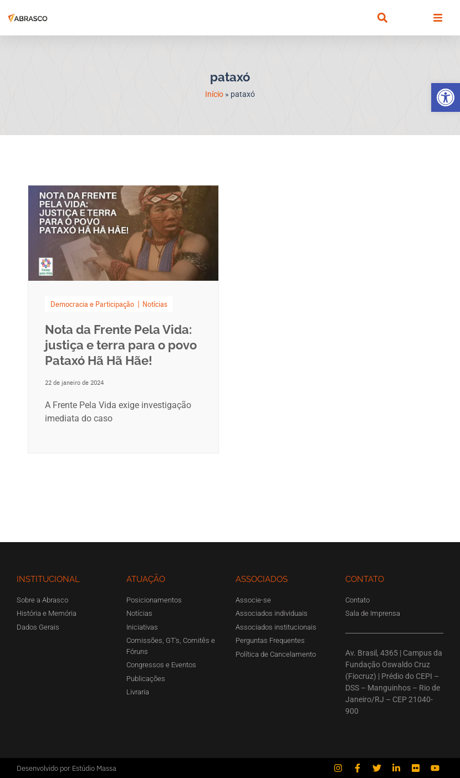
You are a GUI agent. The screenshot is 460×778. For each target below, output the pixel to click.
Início (214, 94)
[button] (445, 97)
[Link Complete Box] (123, 319)
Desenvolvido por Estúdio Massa (66, 768)
